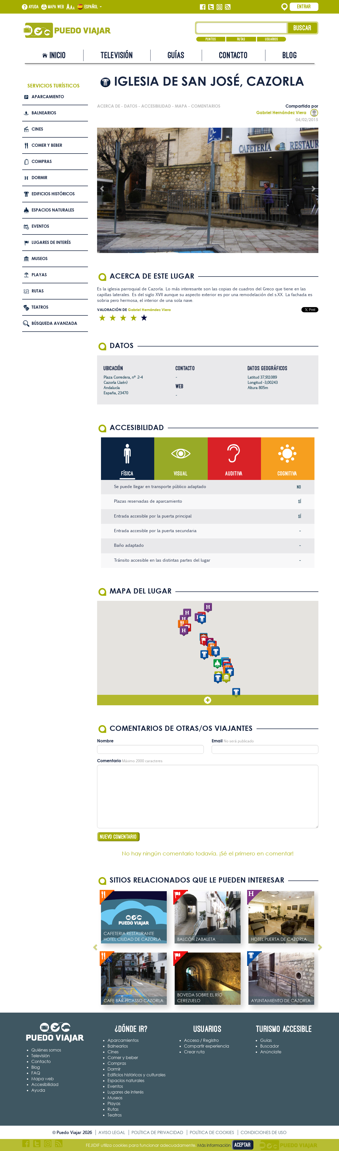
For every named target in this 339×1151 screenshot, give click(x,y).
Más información (214, 1145)
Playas (39, 274)
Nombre (105, 740)
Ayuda (34, 7)
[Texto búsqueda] (241, 28)
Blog (290, 55)
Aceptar (242, 1144)
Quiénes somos (46, 1050)
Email (217, 740)
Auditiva (234, 473)
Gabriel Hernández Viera (287, 112)
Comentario (109, 760)
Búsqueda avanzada (54, 323)
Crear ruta (194, 1051)
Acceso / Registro (201, 1040)
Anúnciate (270, 1051)
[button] (184, 631)
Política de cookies (212, 1132)
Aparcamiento (48, 96)
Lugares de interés (51, 242)
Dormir (39, 177)
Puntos (211, 39)
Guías (176, 55)
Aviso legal (111, 1132)
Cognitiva (287, 473)
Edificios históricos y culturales (136, 1074)
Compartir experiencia (206, 1046)
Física (127, 473)
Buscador (269, 1046)
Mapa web (56, 7)
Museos (39, 258)
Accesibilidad (44, 1084)
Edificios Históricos (53, 193)
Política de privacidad (157, 1132)
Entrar (304, 6)
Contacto (233, 55)
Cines (37, 129)
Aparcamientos (123, 1040)
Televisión (117, 55)
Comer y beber (47, 145)
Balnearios (44, 112)
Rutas (241, 39)
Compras (42, 161)
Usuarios (271, 39)
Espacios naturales (53, 210)
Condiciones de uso (264, 1132)
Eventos (40, 226)
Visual (181, 473)
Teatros (40, 307)
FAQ (35, 1073)
